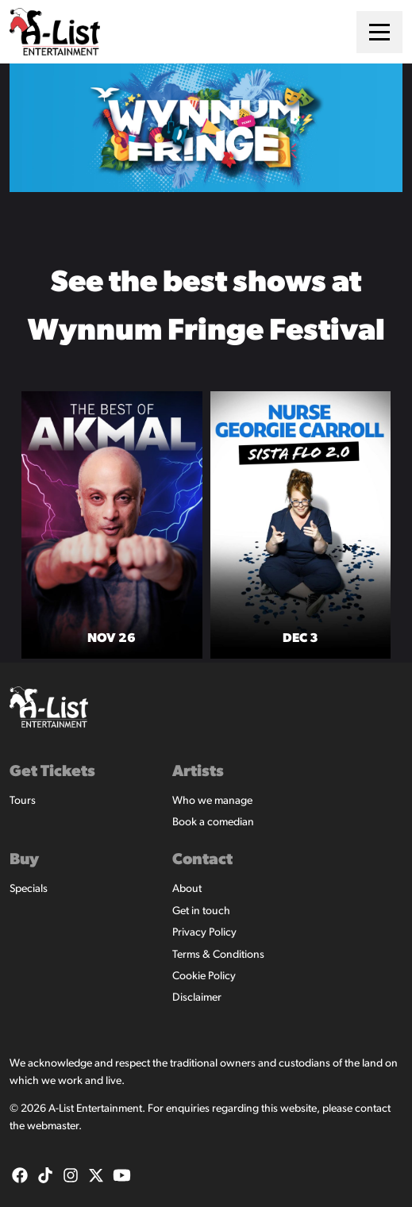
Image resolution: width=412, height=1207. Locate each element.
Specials (29, 889)
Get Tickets (52, 772)
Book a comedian (213, 822)
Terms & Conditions (218, 955)
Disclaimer (196, 998)
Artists (198, 772)
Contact (202, 860)
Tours (23, 801)
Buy (24, 860)
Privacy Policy (204, 933)
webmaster (53, 1126)
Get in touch (201, 911)
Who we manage (212, 801)
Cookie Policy (204, 976)
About (187, 889)
